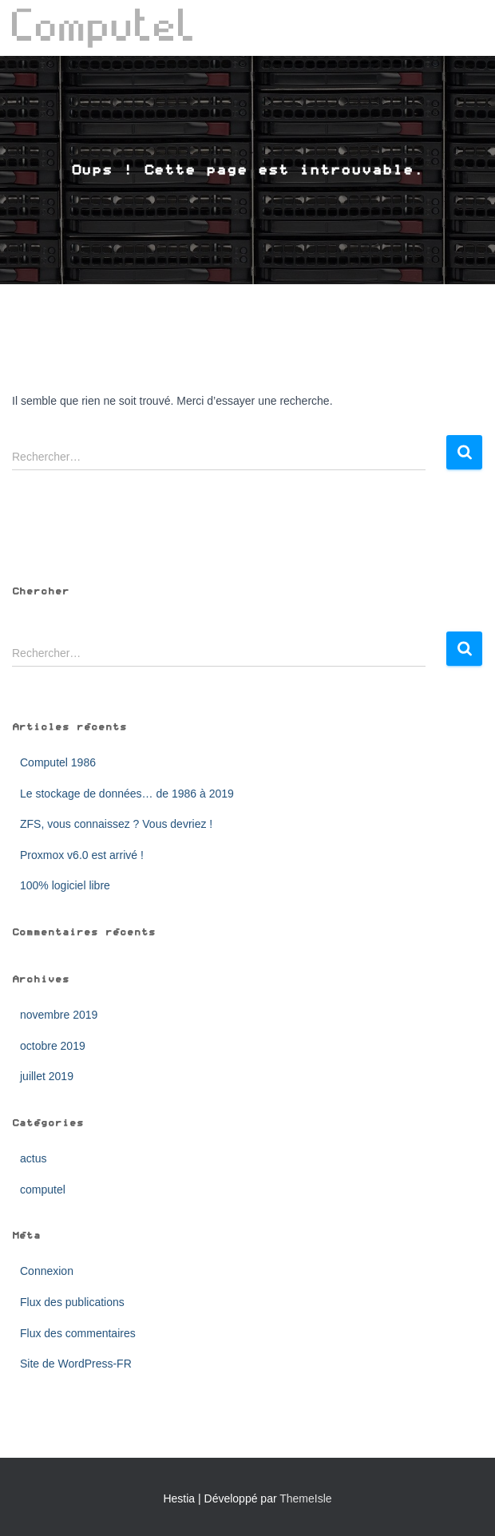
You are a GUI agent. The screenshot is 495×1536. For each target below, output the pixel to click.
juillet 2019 (46, 1076)
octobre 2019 (52, 1045)
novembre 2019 (58, 1014)
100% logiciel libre (65, 885)
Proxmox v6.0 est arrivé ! (82, 855)
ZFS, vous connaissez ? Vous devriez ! (116, 823)
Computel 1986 (58, 762)
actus (33, 1158)
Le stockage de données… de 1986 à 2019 (127, 793)
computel (42, 1189)
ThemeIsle (305, 1498)
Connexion (46, 1271)
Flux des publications (72, 1302)
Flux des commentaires (78, 1333)
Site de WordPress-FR (76, 1363)
